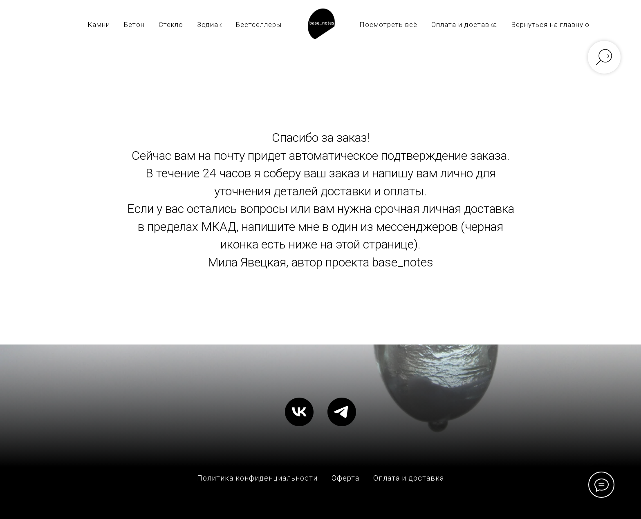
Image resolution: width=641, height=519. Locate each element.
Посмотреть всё (388, 24)
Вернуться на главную (550, 24)
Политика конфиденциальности (257, 478)
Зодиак (209, 24)
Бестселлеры (259, 24)
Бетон (134, 24)
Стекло (171, 24)
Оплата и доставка (464, 24)
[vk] (299, 412)
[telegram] (341, 412)
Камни (98, 24)
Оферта (345, 478)
